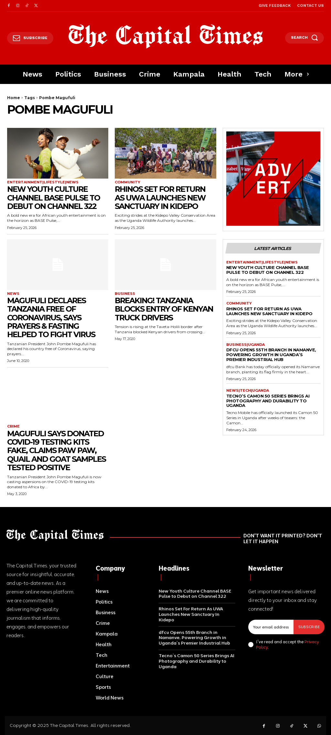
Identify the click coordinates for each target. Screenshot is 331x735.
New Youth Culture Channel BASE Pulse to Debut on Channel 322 (54, 197)
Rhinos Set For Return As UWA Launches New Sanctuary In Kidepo (161, 197)
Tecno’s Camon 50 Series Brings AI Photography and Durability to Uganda (268, 400)
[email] (271, 627)
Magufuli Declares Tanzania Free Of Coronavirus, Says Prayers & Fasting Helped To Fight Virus (51, 317)
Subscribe (309, 626)
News (13, 294)
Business (125, 294)
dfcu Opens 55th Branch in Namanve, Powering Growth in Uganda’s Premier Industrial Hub (271, 354)
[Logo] (165, 36)
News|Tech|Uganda (247, 390)
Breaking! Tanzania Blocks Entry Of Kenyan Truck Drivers (165, 309)
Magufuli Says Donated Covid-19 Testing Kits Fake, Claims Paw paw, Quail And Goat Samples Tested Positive (57, 450)
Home (13, 97)
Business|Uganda (245, 345)
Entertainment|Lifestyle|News (43, 182)
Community (127, 182)
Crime (13, 426)
